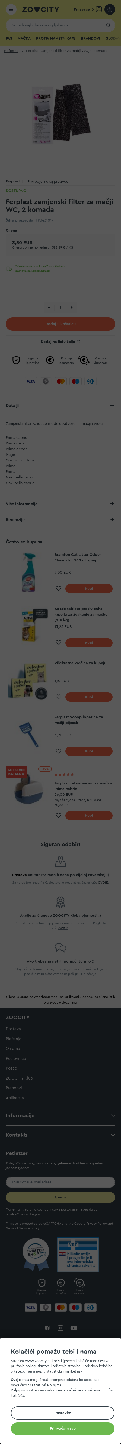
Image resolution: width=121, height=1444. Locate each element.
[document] (62, 1391)
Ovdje (16, 1379)
